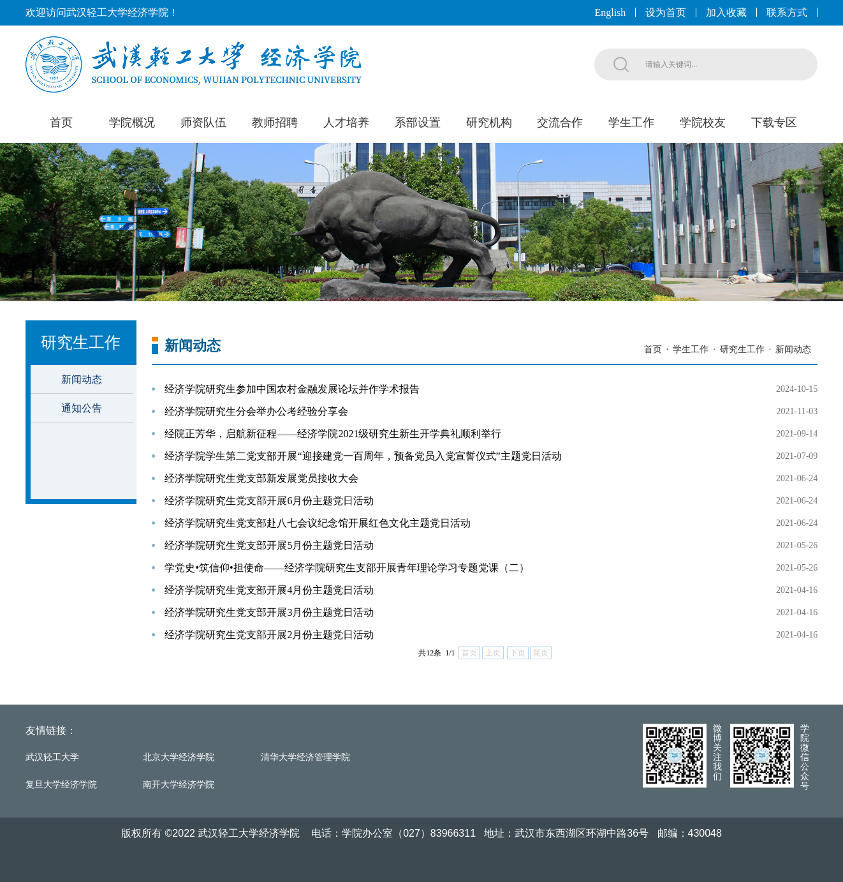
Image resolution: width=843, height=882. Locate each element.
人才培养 (346, 122)
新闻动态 (81, 379)
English (610, 12)
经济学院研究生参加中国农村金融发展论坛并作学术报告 (292, 389)
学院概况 (132, 122)
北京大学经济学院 (178, 757)
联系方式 (786, 12)
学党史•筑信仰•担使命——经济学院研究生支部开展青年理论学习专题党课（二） (347, 567)
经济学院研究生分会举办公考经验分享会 (256, 411)
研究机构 (489, 122)
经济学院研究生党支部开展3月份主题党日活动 (269, 612)
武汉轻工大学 (52, 757)
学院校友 (703, 122)
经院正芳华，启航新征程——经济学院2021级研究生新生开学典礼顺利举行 (333, 433)
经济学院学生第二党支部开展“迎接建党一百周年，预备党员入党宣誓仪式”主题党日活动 (363, 456)
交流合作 (560, 122)
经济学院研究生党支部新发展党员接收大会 (261, 478)
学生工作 (631, 122)
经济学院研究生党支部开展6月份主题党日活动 (269, 500)
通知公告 (81, 408)
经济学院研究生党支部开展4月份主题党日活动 (269, 590)
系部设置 (418, 122)
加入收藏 (726, 12)
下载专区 (774, 122)
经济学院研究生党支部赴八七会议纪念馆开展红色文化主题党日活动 (318, 523)
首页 (61, 122)
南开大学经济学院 (178, 784)
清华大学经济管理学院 (305, 757)
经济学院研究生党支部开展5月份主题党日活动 (269, 545)
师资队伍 (203, 122)
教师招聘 (275, 122)
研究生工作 (742, 349)
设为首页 (665, 12)
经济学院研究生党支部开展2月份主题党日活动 (269, 634)
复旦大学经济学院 (61, 784)
